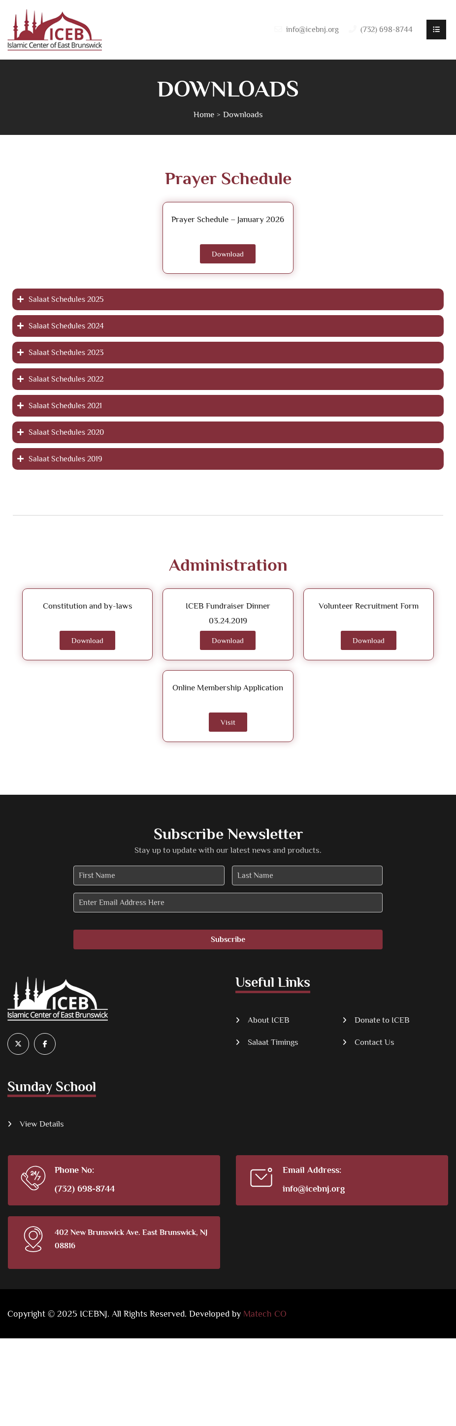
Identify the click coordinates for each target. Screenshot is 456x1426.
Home (204, 114)
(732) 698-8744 (85, 1189)
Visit (228, 722)
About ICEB (269, 1020)
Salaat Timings (273, 1042)
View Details (42, 1124)
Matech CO (265, 1314)
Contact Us (374, 1042)
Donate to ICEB (382, 1020)
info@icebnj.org (312, 29)
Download (228, 254)
